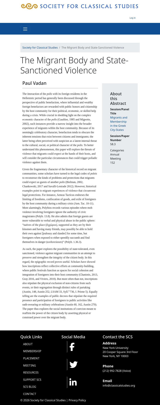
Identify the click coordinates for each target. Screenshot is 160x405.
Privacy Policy (77, 400)
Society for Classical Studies (40, 47)
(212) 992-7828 (112, 371)
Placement (31, 358)
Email (107, 380)
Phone (108, 366)
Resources (31, 372)
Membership (32, 351)
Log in (133, 17)
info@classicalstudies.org (119, 385)
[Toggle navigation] (25, 29)
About (28, 344)
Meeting (29, 365)
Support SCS (32, 380)
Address (109, 343)
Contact (29, 394)
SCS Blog (29, 387)
